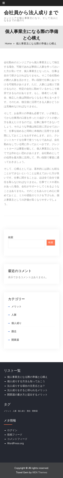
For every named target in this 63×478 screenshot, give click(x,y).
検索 (10, 237)
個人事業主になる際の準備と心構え (27, 376)
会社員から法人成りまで (31, 12)
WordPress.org (15, 443)
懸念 (13, 331)
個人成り (16, 323)
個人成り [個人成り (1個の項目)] (21, 411)
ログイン (12, 430)
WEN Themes (39, 472)
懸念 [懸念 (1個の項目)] (29, 411)
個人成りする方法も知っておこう (26, 381)
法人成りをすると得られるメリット (27, 390)
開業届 (15, 339)
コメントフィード (17, 439)
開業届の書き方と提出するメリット (27, 394)
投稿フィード (14, 434)
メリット (16, 306)
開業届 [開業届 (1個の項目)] (35, 411)
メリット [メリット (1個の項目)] (7, 411)
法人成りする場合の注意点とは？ (26, 385)
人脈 (13, 314)
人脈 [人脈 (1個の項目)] (14, 411)
